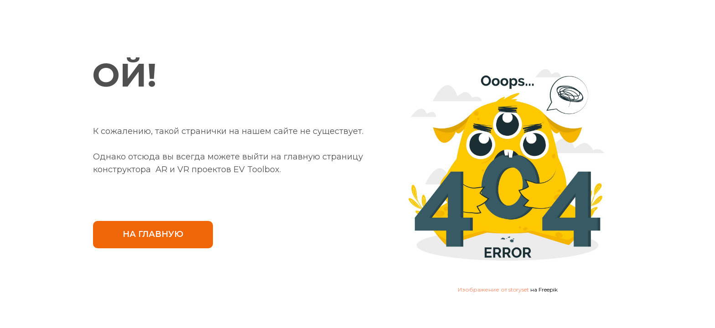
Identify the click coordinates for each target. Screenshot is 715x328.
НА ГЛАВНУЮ (153, 234)
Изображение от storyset (493, 289)
